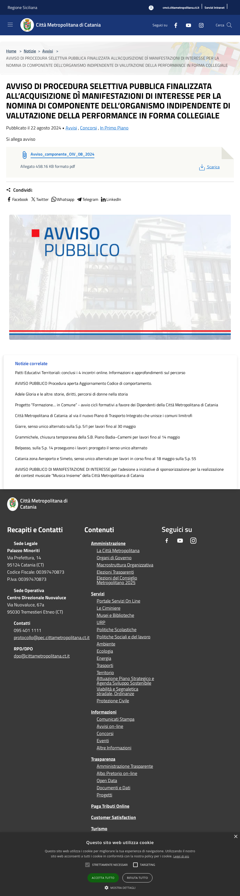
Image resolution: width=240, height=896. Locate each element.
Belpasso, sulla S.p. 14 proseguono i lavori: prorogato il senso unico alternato (81, 448)
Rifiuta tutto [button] (137, 878)
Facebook (17, 199)
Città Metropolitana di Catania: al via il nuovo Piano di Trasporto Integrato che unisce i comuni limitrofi (103, 415)
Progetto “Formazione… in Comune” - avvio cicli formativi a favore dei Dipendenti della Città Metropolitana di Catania (116, 405)
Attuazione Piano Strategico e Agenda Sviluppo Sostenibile (125, 680)
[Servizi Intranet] (214, 7)
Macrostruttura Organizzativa (125, 565)
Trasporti (105, 665)
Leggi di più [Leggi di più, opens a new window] (181, 856)
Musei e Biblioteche (115, 615)
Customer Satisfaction (113, 817)
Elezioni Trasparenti (115, 572)
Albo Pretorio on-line (117, 773)
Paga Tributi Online (110, 806)
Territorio (105, 672)
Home (11, 51)
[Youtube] (186, 24)
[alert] (120, 864)
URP (101, 622)
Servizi (98, 593)
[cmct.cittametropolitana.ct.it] (181, 7)
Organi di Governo (114, 557)
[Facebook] (174, 24)
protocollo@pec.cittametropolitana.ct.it (52, 637)
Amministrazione (108, 543)
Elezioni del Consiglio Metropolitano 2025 (117, 580)
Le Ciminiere (108, 608)
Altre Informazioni (114, 748)
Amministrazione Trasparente (125, 766)
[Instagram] (199, 24)
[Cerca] (229, 25)
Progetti (104, 795)
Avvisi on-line (110, 726)
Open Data (107, 780)
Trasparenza (103, 759)
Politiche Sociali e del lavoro (123, 637)
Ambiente (106, 644)
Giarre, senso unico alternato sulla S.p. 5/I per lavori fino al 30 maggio (75, 426)
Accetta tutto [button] (103, 878)
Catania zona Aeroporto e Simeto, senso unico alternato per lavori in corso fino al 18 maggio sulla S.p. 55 (105, 458)
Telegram (87, 199)
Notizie (30, 51)
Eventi (103, 740)
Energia (104, 658)
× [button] (235, 837)
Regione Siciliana (22, 7)
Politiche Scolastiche (116, 629)
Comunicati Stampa (115, 719)
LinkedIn (110, 199)
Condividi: (19, 190)
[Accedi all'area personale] (151, 8)
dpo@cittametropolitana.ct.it (42, 655)
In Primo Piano (114, 127)
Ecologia (105, 651)
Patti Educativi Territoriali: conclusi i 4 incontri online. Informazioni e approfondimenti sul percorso (100, 372)
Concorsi (88, 127)
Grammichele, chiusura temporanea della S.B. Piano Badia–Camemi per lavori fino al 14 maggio (97, 437)
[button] (110, 865)
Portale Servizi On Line (118, 601)
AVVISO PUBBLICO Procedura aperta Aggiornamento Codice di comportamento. (83, 383)
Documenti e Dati (113, 787)
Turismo (99, 828)
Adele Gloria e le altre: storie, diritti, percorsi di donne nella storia (71, 394)
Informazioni (104, 711)
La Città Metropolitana (118, 550)
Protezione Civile (113, 700)
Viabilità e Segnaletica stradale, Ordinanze (117, 691)
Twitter (39, 199)
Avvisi (47, 51)
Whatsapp (62, 199)
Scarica (209, 167)
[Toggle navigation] (10, 24)
